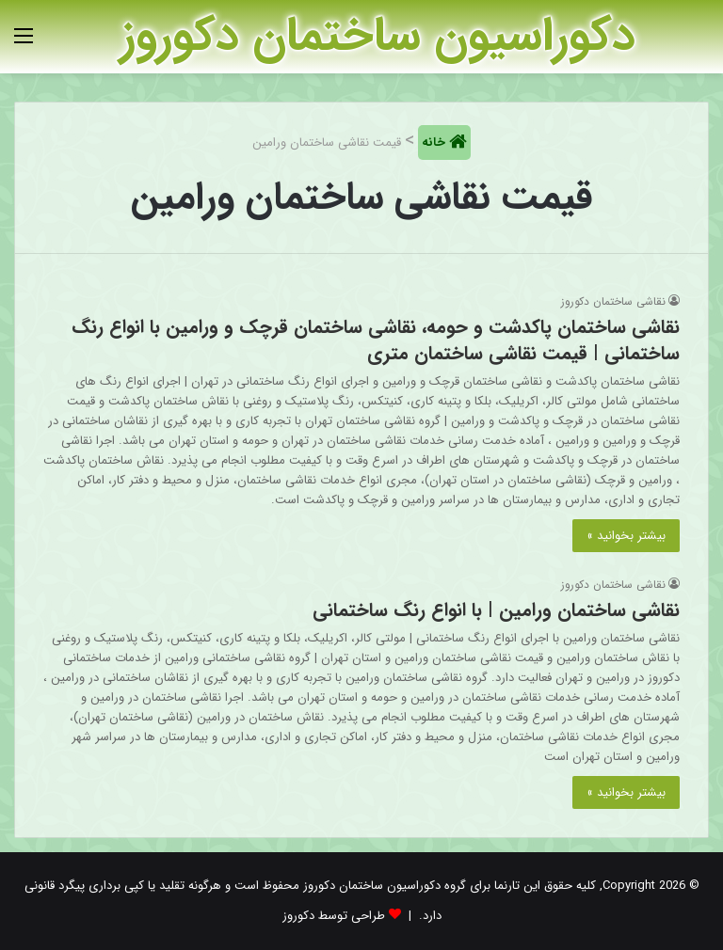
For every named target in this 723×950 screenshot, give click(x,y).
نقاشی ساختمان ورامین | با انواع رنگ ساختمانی (496, 610)
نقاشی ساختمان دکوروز (613, 301)
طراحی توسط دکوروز (333, 916)
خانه (435, 142)
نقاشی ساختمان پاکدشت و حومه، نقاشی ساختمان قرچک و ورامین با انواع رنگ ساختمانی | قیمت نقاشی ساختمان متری (376, 340)
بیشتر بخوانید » (626, 536)
